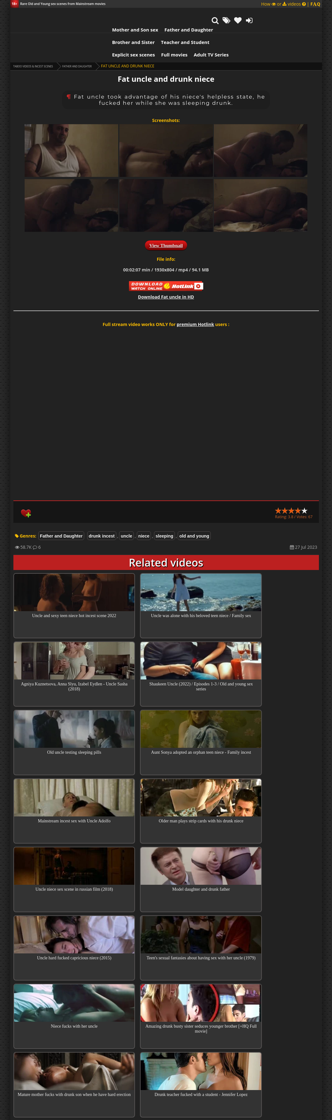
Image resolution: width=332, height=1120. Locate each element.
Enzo (118, 939)
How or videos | (290, 4)
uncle (126, 507)
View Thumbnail (166, 217)
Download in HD (166, 269)
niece (144, 507)
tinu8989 (124, 1053)
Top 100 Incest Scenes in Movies (166, 893)
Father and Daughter (136, 14)
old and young (194, 507)
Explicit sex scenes (81, 26)
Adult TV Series (159, 26)
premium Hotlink (195, 296)
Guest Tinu (124, 1012)
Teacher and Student (240, 14)
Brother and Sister (188, 14)
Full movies (122, 26)
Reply (250, 949)
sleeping (164, 507)
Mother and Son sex (83, 14)
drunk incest (102, 507)
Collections (166, 910)
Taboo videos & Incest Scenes (42, 38)
